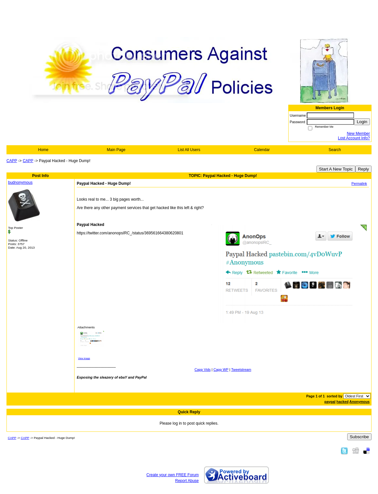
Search (334, 149)
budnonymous (20, 182)
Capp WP (220, 369)
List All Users (189, 149)
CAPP (11, 161)
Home (43, 149)
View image (84, 358)
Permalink (359, 183)
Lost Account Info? (354, 138)
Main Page (116, 149)
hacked (343, 402)
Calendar (262, 149)
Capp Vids (203, 369)
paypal (330, 402)
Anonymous (359, 402)
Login (362, 121)
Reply (363, 169)
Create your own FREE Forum (172, 475)
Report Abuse (187, 480)
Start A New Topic (336, 169)
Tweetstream (241, 369)
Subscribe (359, 436)
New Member (358, 133)
